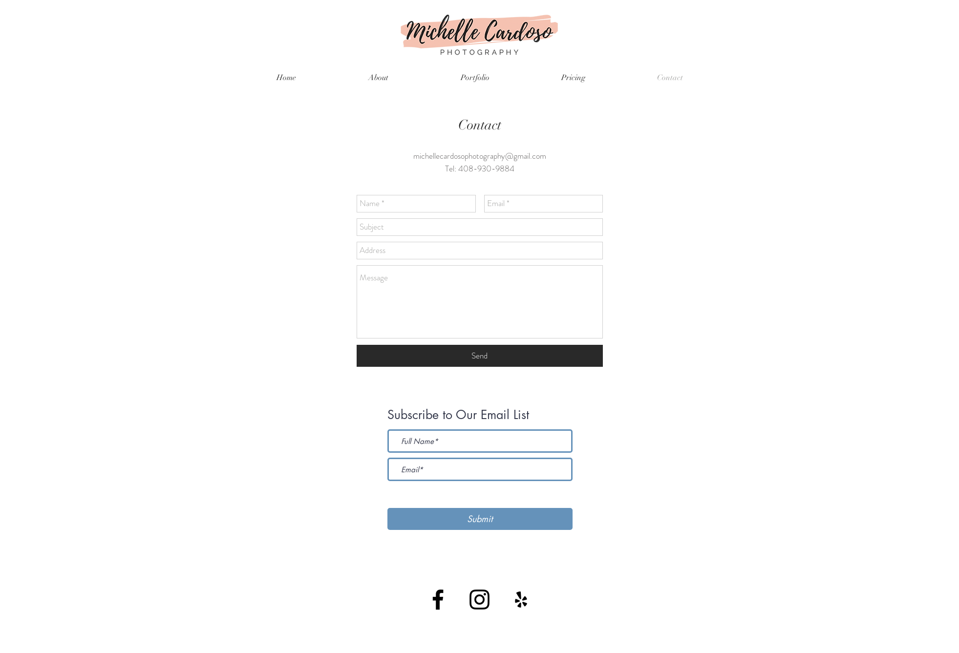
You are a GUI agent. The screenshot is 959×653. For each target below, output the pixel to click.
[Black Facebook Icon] (438, 599)
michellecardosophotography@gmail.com (479, 156)
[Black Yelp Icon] (521, 599)
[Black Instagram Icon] (479, 599)
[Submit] (480, 519)
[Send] (480, 356)
